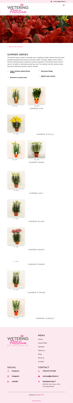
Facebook (15, 371)
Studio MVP (40, 395)
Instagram (15, 376)
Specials (41, 347)
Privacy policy (36, 401)
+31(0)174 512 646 (49, 371)
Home (40, 339)
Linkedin (15, 381)
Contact (41, 361)
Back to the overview (16, 46)
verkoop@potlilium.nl (60, 1)
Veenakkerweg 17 (49, 381)
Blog (40, 354)
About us (41, 350)
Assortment (42, 343)
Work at (41, 358)
